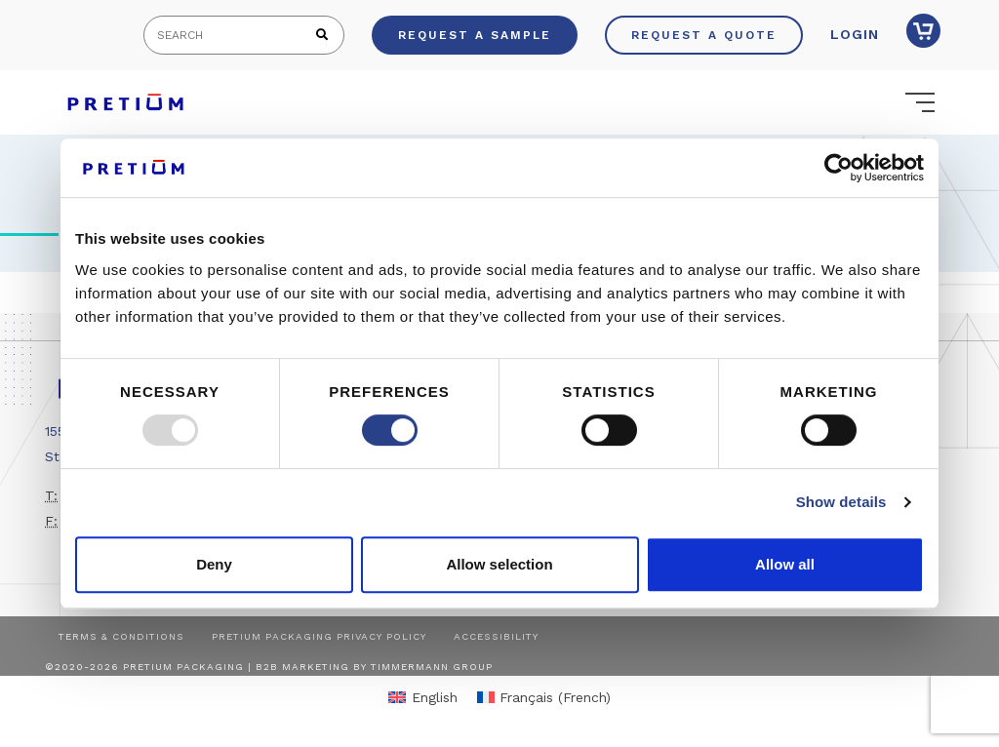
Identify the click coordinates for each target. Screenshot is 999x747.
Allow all (785, 564)
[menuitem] (423, 697)
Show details (841, 501)
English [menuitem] (435, 697)
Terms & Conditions (121, 636)
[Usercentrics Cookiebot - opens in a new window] (838, 167)
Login (854, 34)
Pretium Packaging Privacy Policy (319, 636)
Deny (214, 564)
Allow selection (499, 564)
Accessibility (496, 636)
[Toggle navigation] (919, 102)
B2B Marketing (302, 666)
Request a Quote (704, 35)
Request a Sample (474, 35)
